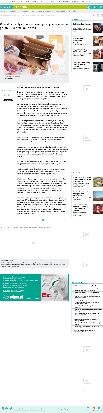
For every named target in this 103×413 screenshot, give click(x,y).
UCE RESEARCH (45, 227)
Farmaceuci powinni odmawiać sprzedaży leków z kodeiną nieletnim (80, 207)
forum (14, 1)
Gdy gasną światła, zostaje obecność (80, 51)
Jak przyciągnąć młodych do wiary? (84, 300)
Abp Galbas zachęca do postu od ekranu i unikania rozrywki (86, 319)
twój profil (95, 7)
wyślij (5, 95)
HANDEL (21, 227)
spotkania (44, 1)
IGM (18, 409)
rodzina (22, 7)
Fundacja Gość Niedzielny (55, 409)
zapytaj (35, 1)
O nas (14, 409)
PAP (40, 227)
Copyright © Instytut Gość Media (21, 411)
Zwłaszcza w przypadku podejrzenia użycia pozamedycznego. (79, 214)
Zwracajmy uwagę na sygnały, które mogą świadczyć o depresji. (82, 69)
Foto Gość (39, 409)
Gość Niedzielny (63, 1)
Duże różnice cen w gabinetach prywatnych (34, 263)
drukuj (9, 95)
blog (21, 1)
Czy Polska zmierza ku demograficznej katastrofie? (81, 194)
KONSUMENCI (34, 227)
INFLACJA (27, 227)
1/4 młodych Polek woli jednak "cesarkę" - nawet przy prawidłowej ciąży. (81, 185)
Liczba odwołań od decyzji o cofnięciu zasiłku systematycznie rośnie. (82, 29)
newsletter (87, 408)
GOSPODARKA (15, 227)
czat (27, 1)
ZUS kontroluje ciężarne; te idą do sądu (11, 263)
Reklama (45, 409)
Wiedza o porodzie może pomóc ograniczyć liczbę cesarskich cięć (82, 179)
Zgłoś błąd (99, 408)
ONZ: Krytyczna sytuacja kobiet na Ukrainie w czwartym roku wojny (30, 264)
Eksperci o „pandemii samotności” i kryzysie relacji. (82, 198)
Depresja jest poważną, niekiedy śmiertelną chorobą (81, 64)
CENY (4, 227)
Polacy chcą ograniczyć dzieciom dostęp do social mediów (86, 327)
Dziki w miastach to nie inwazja (83, 317)
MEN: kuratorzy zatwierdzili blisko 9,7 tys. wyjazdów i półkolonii (85, 331)
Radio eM (52, 1)
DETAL (8, 227)
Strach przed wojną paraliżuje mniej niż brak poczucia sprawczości (86, 314)
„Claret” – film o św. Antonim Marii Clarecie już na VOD (87, 323)
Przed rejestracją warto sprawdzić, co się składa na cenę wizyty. (82, 43)
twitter (102, 15)
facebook (98, 15)
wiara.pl (6, 7)
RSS (94, 408)
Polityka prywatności (68, 409)
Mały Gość (75, 1)
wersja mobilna (86, 1)
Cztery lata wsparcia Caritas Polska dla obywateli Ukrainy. (82, 54)
